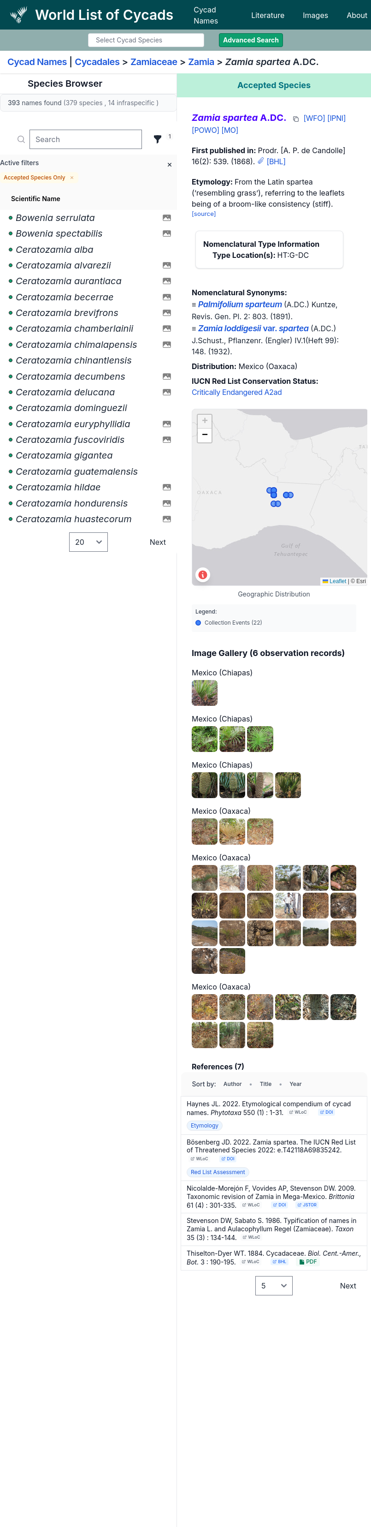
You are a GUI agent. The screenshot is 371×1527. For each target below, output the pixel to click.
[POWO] (205, 130)
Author (233, 1083)
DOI (326, 1112)
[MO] (229, 130)
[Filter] (157, 139)
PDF (308, 1261)
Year (295, 1083)
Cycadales (97, 61)
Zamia (201, 61)
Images (315, 15)
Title (266, 1083)
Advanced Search (251, 40)
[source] (204, 213)
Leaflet (334, 581)
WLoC (298, 1112)
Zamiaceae (153, 61)
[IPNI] (336, 118)
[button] (205, 422)
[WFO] (314, 118)
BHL (279, 1261)
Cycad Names (206, 15)
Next (158, 542)
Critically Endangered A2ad (237, 392)
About (357, 15)
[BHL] (275, 161)
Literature (267, 15)
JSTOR (307, 1204)
